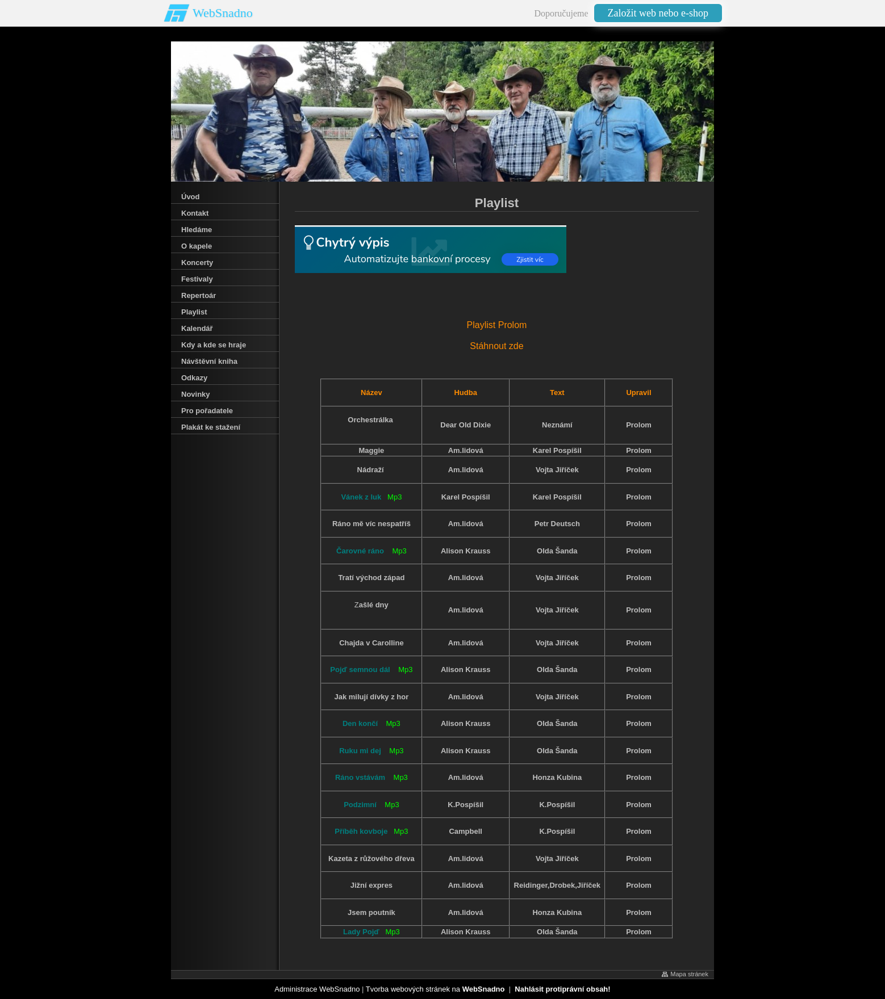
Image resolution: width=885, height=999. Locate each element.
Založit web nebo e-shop (658, 13)
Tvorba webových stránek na (435, 989)
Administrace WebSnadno (317, 989)
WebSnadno (223, 13)
